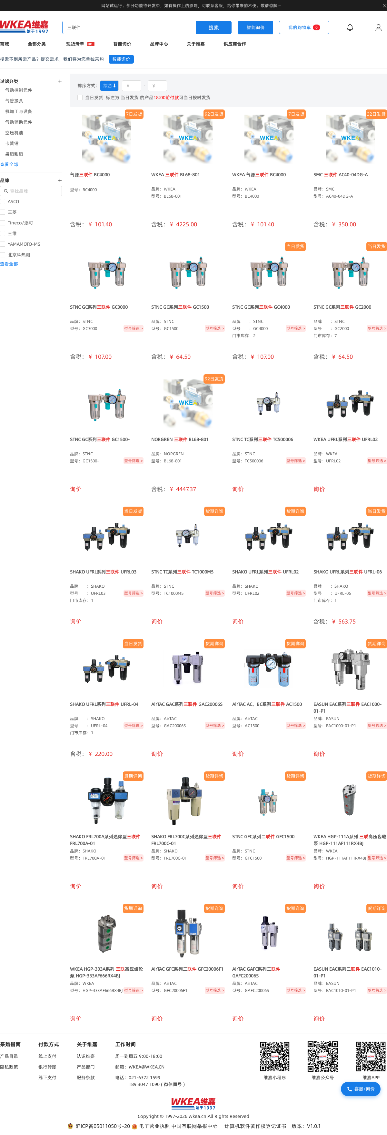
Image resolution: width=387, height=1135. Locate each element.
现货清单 (80, 44)
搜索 (214, 27)
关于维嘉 (196, 44)
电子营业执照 (150, 1126)
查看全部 (9, 164)
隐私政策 (9, 1067)
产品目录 (9, 1056)
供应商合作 (234, 44)
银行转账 (47, 1067)
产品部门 (86, 1067)
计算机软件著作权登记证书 (255, 1126)
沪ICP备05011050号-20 (98, 1126)
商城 (4, 44)
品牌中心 (159, 44)
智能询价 (122, 44)
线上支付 (47, 1056)
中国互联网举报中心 (194, 1126)
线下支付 (47, 1077)
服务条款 (86, 1077)
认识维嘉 (86, 1056)
